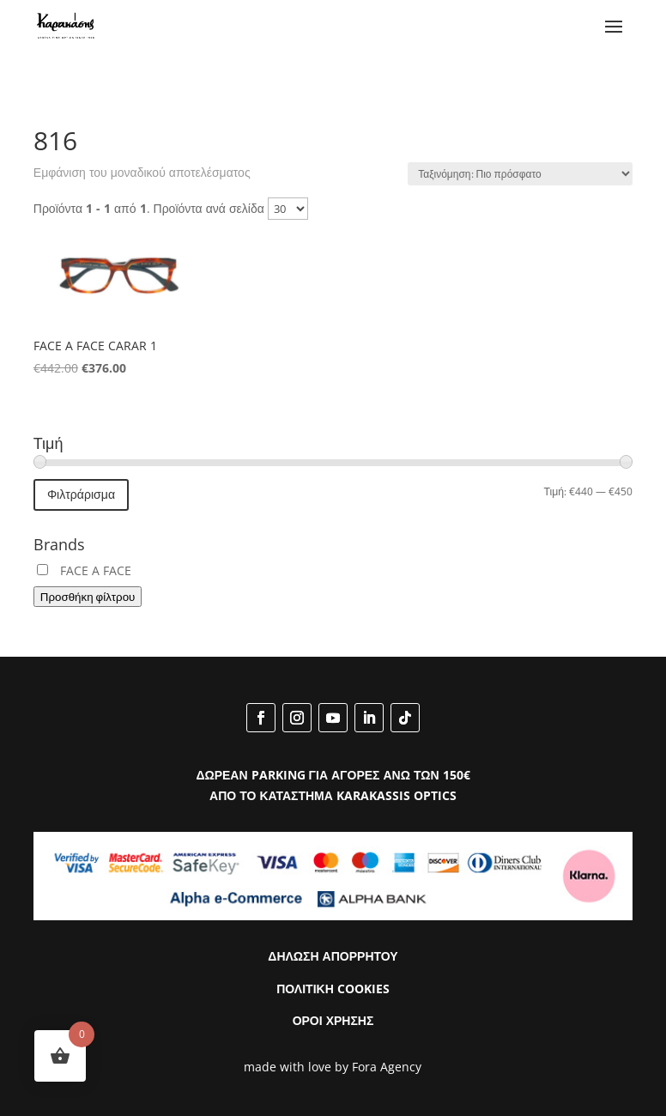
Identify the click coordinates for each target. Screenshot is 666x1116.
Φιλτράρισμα (81, 494)
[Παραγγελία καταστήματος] (520, 173)
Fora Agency (386, 1066)
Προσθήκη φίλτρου (88, 596)
